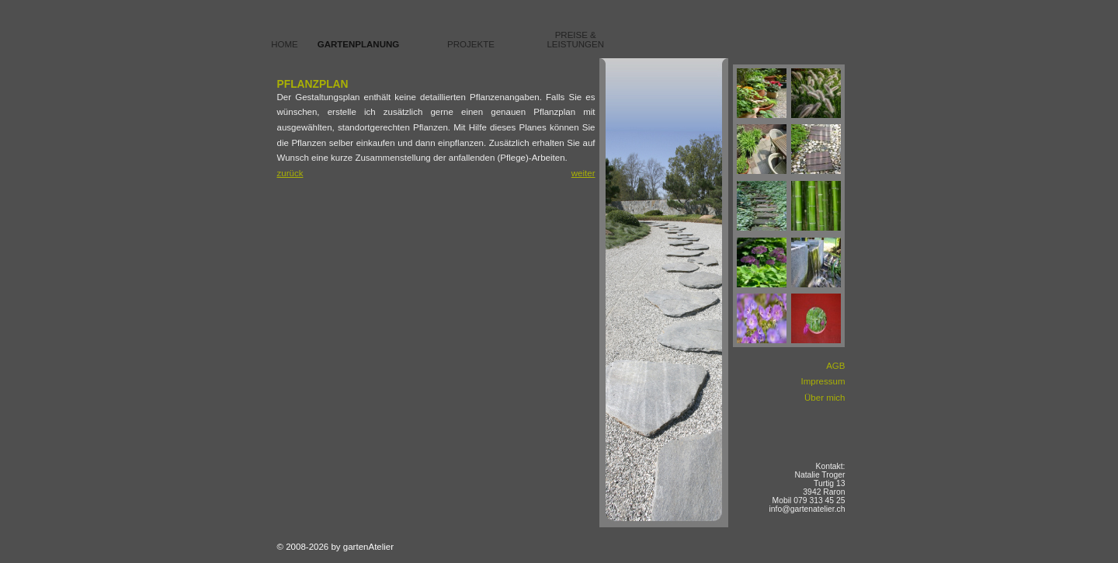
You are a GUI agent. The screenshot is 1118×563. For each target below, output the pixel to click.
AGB (835, 365)
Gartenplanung (359, 44)
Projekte (471, 44)
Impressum (823, 381)
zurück (290, 173)
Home (284, 44)
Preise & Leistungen (575, 39)
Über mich (824, 397)
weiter (583, 173)
